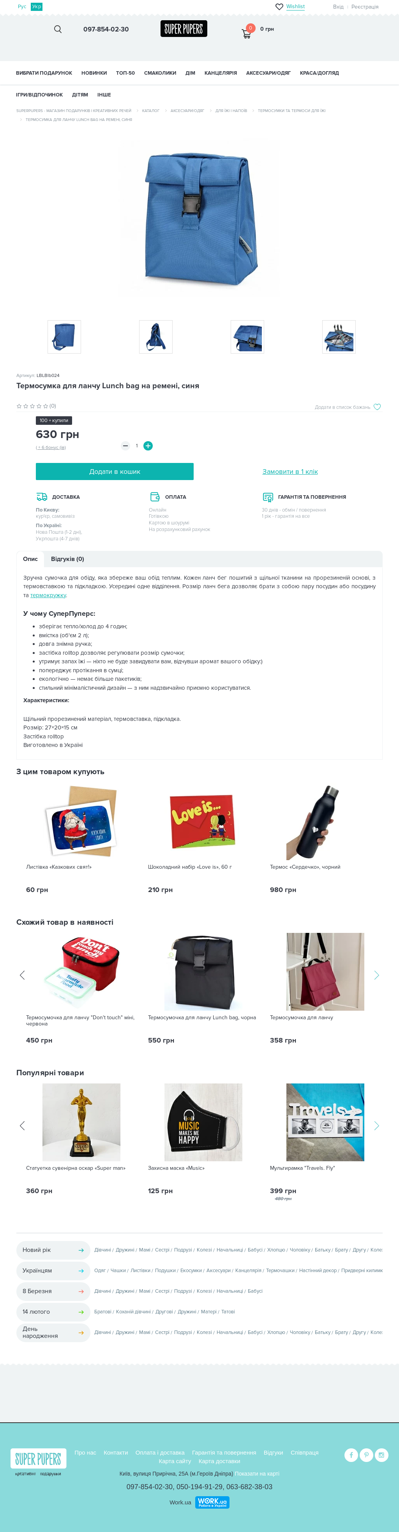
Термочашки (280, 1270)
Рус (22, 7)
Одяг (100, 1270)
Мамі (144, 1250)
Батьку (322, 1250)
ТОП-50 (125, 73)
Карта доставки (219, 1461)
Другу (359, 1250)
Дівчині (102, 1250)
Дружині (125, 1250)
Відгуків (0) (67, 559)
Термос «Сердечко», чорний (305, 867)
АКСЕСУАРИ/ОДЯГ (268, 73)
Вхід (338, 7)
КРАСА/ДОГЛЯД (319, 73)
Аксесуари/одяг (188, 111)
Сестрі (162, 1250)
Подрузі (183, 1250)
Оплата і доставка (160, 1452)
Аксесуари (219, 1270)
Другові (164, 1312)
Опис (30, 559)
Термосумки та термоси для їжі (291, 111)
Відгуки (273, 1452)
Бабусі (255, 1250)
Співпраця (305, 1452)
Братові (102, 1312)
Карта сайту (175, 1461)
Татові (228, 1312)
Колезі (204, 1250)
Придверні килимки (363, 1270)
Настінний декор (318, 1270)
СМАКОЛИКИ (160, 73)
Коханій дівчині (133, 1312)
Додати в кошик (114, 471)
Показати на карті (257, 1474)
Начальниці (230, 1250)
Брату (341, 1250)
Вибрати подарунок (44, 73)
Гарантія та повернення (224, 1452)
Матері (209, 1312)
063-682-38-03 (249, 1487)
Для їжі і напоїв (231, 111)
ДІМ (190, 73)
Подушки (165, 1270)
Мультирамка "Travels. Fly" (302, 1168)
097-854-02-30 (150, 1487)
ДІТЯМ (80, 95)
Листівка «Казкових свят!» (59, 867)
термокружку (48, 595)
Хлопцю (276, 1250)
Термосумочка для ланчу (301, 1018)
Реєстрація (365, 7)
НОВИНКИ (94, 73)
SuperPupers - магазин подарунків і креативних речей (73, 111)
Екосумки (191, 1270)
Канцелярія (248, 1270)
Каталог (151, 111)
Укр (36, 7)
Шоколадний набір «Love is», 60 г (190, 867)
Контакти (116, 1452)
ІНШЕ (104, 95)
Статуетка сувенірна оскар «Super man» (75, 1168)
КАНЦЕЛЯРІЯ (221, 73)
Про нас (85, 1452)
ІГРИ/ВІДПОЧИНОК (39, 95)
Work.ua (180, 1502)
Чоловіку (300, 1250)
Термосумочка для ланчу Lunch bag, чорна (202, 1018)
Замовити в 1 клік (290, 471)
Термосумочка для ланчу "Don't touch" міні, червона (80, 1021)
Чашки (118, 1270)
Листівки (140, 1270)
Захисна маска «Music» (176, 1168)
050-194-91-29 (199, 1487)
